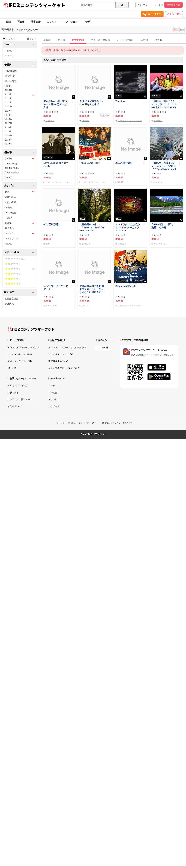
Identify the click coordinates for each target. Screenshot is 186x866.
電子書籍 (36, 21)
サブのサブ (158, 121)
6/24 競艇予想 (50, 224)
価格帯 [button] (19, 152)
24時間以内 (10, 71)
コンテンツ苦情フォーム (20, 399)
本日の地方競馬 (123, 163)
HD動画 (9, 217)
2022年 (8, 102)
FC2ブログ (53, 406)
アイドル (9, 56)
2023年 (8, 98)
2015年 (8, 131)
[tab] (114, 40)
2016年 (8, 127)
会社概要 (71, 423)
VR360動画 (10, 202)
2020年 (8, 111)
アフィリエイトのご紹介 (60, 354)
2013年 (8, 139)
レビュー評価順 (125, 40)
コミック (52, 21)
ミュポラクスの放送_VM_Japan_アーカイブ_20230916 (127, 227)
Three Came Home (90, 163)
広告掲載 (127, 423)
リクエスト (13, 392)
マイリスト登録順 (100, 40)
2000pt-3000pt (12, 172)
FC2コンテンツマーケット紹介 (23, 347)
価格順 (158, 40)
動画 (8, 21)
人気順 (144, 40)
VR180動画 (10, 197)
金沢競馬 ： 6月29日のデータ (55, 288)
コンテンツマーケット (42, 5)
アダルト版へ (174, 14)
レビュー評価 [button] (19, 252)
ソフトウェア (70, 21)
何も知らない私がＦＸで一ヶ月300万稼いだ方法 (55, 104)
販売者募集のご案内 (58, 361)
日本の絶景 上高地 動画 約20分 (163, 226)
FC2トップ (60, 423)
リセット (31, 39)
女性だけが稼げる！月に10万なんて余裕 (91, 103)
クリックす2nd (51, 305)
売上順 (61, 40)
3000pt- (8, 177)
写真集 (21, 21)
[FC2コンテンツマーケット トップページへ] (31, 329)
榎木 (47, 244)
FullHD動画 (10, 212)
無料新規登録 (173, 5)
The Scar (120, 101)
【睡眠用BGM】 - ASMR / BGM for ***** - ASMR (91, 227)
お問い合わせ (14, 406)
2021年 (8, 106)
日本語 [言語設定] (105, 347)
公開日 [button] (19, 64)
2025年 (8, 90)
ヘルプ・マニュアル (18, 385)
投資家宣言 (50, 121)
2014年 (8, 135)
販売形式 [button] (19, 292)
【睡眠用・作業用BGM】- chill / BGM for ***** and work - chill (163, 166)
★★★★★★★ (160, 244)
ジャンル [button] (19, 44)
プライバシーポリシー (88, 423)
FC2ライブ (53, 399)
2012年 (8, 144)
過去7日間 (10, 76)
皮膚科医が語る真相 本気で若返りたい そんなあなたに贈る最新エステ (91, 289)
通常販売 (9, 303)
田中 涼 (85, 305)
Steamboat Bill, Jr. (125, 286)
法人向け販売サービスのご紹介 (64, 368)
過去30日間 (10, 81)
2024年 (20, 94)
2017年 (8, 123)
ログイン (158, 5)
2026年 (8, 86)
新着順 (47, 40)
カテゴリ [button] (19, 185)
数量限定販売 (11, 298)
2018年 (8, 119)
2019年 (8, 115)
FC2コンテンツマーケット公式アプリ (67, 347)
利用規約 (12, 368)
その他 (87, 21)
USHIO (120, 182)
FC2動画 (52, 392)
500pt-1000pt (11, 163)
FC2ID (51, 385)
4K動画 (8, 207)
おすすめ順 (78, 40)
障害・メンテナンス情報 (20, 361)
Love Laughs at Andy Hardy (55, 164)
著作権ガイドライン (111, 423)
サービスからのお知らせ (20, 354)
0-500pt (20, 158)
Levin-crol (85, 121)
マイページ (142, 5)
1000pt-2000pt (12, 168)
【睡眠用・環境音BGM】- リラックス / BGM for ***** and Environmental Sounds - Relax (164, 104)
